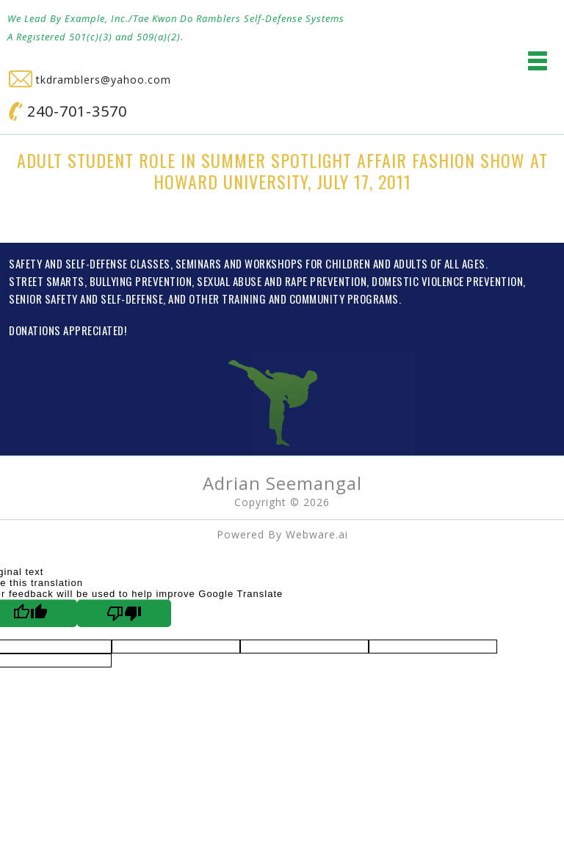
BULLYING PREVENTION (141, 281)
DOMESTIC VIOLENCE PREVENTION (447, 281)
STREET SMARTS (46, 281)
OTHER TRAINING (227, 298)
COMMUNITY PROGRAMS (344, 298)
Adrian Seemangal (282, 483)
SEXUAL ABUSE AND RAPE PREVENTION (281, 281)
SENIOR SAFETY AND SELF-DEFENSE (86, 298)
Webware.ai (317, 534)
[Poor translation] (124, 613)
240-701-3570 (68, 111)
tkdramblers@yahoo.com (90, 80)
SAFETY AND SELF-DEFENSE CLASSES (89, 263)
